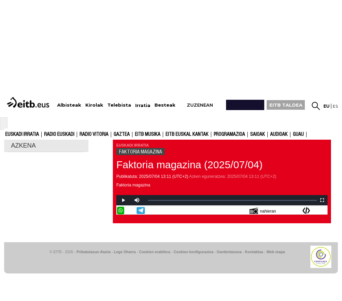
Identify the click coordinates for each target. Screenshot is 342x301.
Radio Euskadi (59, 134)
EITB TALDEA (285, 105)
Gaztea (122, 134)
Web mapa (275, 252)
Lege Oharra (125, 252)
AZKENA (23, 145)
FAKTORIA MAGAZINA (140, 152)
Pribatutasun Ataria (93, 252)
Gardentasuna (229, 252)
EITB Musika (147, 134)
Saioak (257, 134)
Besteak (164, 105)
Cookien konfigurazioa (193, 252)
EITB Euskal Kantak (187, 134)
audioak (279, 134)
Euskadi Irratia (22, 134)
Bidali (323, 210)
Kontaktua (254, 252)
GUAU (298, 134)
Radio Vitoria (93, 134)
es (335, 106)
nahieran (262, 211)
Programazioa (229, 134)
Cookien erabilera (154, 252)
